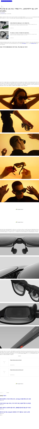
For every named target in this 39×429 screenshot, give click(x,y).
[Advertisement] (19, 209)
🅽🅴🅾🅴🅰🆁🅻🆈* (7, 1)
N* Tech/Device (2, 12)
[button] (1, 3)
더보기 (4, 395)
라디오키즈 (2, 13)
